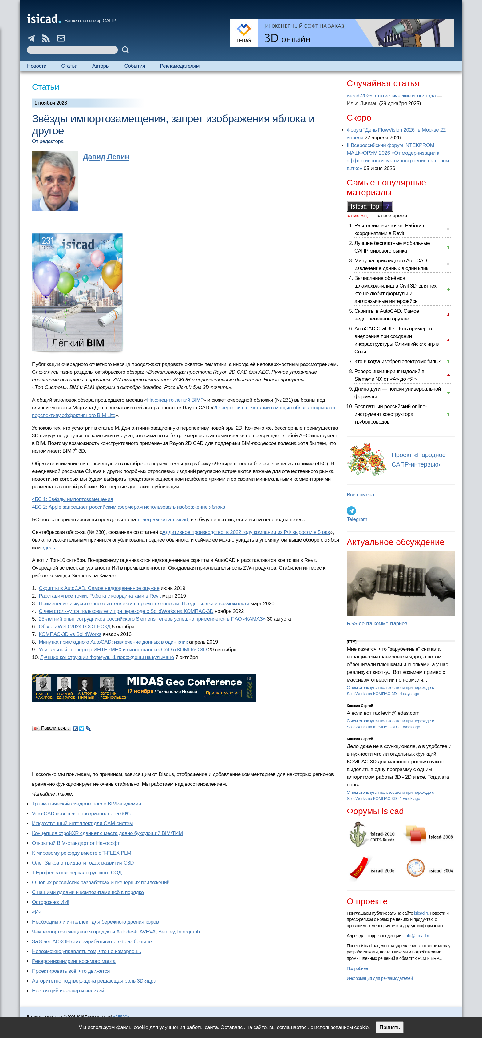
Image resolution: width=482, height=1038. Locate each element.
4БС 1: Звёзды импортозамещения (72, 499)
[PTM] (351, 642)
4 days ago (409, 693)
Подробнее (357, 968)
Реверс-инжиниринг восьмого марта (74, 961)
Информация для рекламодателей (380, 978)
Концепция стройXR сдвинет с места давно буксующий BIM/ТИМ (107, 833)
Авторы (100, 66)
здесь (48, 548)
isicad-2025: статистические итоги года (391, 96)
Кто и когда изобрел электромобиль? (397, 361)
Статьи (69, 66)
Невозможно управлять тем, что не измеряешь (86, 951)
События (134, 66)
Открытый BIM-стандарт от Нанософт (76, 843)
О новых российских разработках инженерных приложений (100, 882)
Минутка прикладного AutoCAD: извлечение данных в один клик (113, 642)
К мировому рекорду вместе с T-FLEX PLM (81, 853)
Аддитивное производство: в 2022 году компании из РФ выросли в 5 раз (246, 532)
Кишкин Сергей (360, 706)
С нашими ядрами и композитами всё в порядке (88, 892)
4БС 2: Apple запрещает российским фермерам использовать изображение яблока (128, 507)
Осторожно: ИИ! (50, 902)
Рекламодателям (180, 66)
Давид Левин (106, 157)
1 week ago (410, 727)
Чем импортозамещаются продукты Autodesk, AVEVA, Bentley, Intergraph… (118, 932)
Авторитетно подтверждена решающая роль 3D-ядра (94, 981)
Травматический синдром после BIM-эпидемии (86, 804)
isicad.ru (421, 913)
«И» (36, 912)
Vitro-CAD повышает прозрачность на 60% (81, 814)
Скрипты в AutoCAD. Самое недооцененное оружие (99, 588)
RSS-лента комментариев (377, 623)
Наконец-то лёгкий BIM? (175, 400)
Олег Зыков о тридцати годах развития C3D (83, 863)
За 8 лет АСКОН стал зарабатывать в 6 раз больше (92, 942)
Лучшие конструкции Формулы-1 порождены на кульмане (107, 657)
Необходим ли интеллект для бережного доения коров (95, 922)
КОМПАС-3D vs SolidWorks (70, 634)
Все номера (360, 495)
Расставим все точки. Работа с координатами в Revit (100, 596)
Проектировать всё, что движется (71, 971)
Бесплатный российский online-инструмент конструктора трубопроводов (390, 414)
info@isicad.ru (418, 935)
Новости (36, 66)
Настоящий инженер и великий (68, 991)
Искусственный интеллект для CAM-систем (82, 823)
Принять (390, 1027)
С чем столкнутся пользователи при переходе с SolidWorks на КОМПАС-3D (126, 611)
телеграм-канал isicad (162, 520)
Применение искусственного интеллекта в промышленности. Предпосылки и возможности (144, 603)
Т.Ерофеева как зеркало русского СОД (77, 873)
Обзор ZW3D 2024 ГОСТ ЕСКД (74, 627)
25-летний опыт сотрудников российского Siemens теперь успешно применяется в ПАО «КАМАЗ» (152, 619)
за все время (392, 216)
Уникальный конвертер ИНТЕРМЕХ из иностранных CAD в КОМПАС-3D (123, 650)
